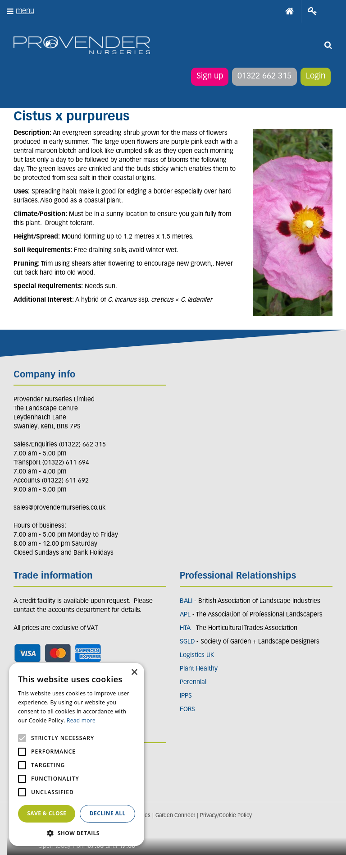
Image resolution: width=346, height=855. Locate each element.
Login (315, 76)
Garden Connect (175, 815)
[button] (76, 832)
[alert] (76, 754)
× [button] (134, 672)
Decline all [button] (108, 813)
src (327, 45)
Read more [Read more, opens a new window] (81, 720)
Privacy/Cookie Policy (226, 815)
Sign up (209, 76)
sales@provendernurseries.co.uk (59, 508)
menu (25, 11)
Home (289, 11)
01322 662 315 (264, 76)
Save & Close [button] (46, 813)
